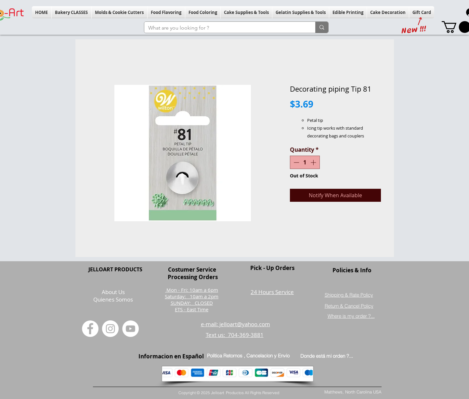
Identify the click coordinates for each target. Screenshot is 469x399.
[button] (71, 12)
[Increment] (314, 162)
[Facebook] (90, 328)
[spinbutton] (304, 162)
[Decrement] (296, 162)
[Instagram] (110, 328)
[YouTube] (130, 328)
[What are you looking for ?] (225, 28)
